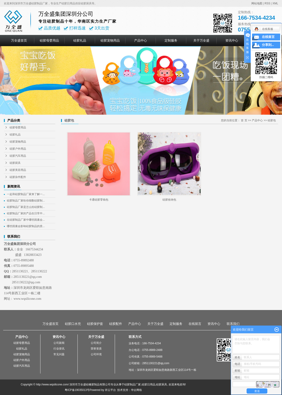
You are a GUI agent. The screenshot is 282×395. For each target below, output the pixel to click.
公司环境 (96, 354)
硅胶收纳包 (169, 199)
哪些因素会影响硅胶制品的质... (26, 226)
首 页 (244, 120)
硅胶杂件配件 (18, 177)
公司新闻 (58, 343)
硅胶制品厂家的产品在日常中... (26, 213)
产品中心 (140, 40)
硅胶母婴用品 (49, 40)
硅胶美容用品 (18, 170)
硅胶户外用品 (18, 148)
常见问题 (58, 354)
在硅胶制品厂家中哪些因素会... (26, 219)
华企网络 (136, 390)
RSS (267, 3)
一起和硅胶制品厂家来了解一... (26, 194)
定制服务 (171, 40)
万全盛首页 (19, 40)
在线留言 (195, 324)
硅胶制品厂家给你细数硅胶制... (26, 200)
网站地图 (256, 3)
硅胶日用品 (148, 384)
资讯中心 (231, 40)
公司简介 (96, 343)
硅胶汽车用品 (18, 155)
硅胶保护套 (95, 324)
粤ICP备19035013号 (77, 390)
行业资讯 (58, 348)
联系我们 (233, 324)
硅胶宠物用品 (110, 40)
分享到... (268, 45)
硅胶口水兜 (73, 324)
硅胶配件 (115, 324)
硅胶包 (272, 120)
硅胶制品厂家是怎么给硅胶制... (26, 207)
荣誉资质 (96, 348)
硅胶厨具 (15, 162)
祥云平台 (110, 390)
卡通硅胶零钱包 (98, 199)
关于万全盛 (201, 40)
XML (275, 3)
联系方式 (135, 337)
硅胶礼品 (79, 40)
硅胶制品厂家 (132, 384)
